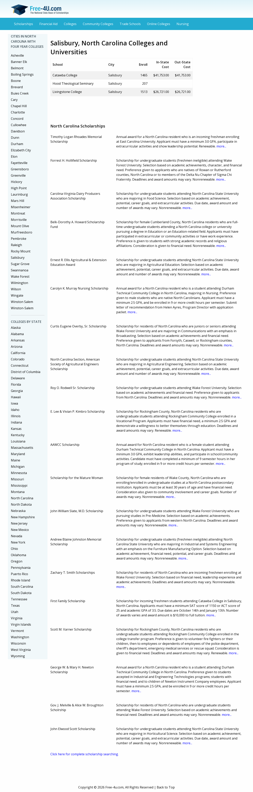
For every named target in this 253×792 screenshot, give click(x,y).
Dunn (15, 137)
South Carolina (22, 586)
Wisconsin (18, 643)
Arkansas (18, 340)
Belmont (17, 68)
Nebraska (18, 511)
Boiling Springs (22, 74)
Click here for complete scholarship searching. (84, 754)
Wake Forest (20, 276)
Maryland (18, 454)
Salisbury (18, 257)
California (18, 353)
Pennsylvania (20, 567)
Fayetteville (19, 163)
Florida (16, 384)
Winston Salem (22, 302)
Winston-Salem (22, 308)
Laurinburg (19, 194)
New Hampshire (23, 517)
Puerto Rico (19, 574)
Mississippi (19, 485)
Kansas (16, 428)
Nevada (16, 536)
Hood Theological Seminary (73, 83)
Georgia (17, 391)
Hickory (16, 182)
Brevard (17, 87)
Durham (17, 144)
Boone (16, 81)
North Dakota (21, 504)
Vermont (17, 631)
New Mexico (20, 530)
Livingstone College (67, 92)
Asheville (17, 55)
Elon (14, 156)
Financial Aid (48, 24)
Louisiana (18, 441)
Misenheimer (20, 207)
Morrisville (19, 219)
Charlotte (18, 112)
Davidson (18, 131)
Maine (15, 460)
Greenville (18, 175)
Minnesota (19, 473)
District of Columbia (25, 372)
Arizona (16, 346)
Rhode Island (20, 580)
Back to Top (166, 787)
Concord (17, 118)
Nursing (183, 24)
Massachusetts (22, 447)
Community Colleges (98, 24)
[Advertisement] (122, 108)
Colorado (18, 359)
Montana (18, 492)
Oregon (16, 561)
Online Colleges (158, 24)
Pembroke (18, 238)
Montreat (18, 213)
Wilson (16, 289)
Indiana (16, 422)
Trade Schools (130, 24)
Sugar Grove (20, 264)
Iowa (14, 403)
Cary (14, 99)
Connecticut (19, 365)
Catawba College (65, 75)
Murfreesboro (21, 232)
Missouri (17, 479)
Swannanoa (19, 270)
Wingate (17, 295)
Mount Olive (20, 226)
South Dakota (21, 593)
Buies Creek (20, 93)
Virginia (16, 618)
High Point (19, 188)
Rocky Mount (20, 251)
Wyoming (18, 656)
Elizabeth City (21, 150)
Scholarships (23, 24)
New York (18, 542)
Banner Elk (19, 62)
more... (221, 146)
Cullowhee (18, 125)
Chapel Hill (19, 106)
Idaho (15, 410)
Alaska (16, 327)
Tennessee (19, 599)
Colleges (70, 24)
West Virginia (21, 650)
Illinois (16, 416)
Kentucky (18, 435)
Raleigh (16, 245)
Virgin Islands (21, 624)
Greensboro (20, 169)
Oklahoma (18, 555)
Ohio (14, 548)
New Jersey (19, 523)
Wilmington (19, 283)
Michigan (18, 466)
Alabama (17, 334)
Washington (20, 637)
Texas (15, 605)
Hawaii (16, 397)
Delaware (18, 378)
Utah (14, 612)
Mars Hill (17, 201)
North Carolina (22, 498)
